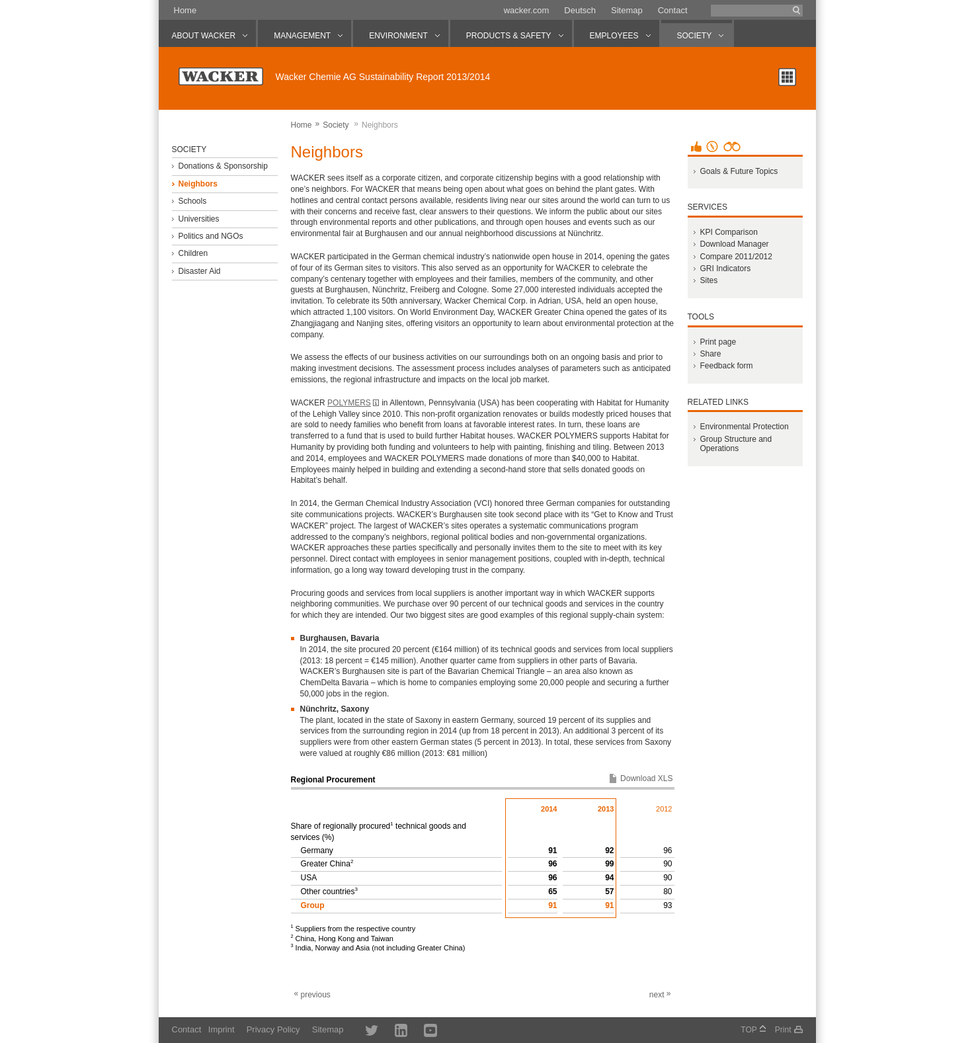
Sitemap (627, 10)
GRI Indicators (725, 268)
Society (335, 125)
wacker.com (526, 10)
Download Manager (734, 244)
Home (185, 10)
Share (710, 353)
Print (783, 1029)
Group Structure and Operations (736, 444)
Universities (198, 219)
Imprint (221, 1029)
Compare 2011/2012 (736, 256)
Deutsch (580, 10)
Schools (192, 201)
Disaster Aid (199, 271)
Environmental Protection (744, 426)
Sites (708, 280)
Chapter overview (787, 77)
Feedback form (726, 365)
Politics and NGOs (210, 236)
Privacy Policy (273, 1029)
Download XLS (646, 778)
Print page (718, 342)
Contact (673, 10)
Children (193, 253)
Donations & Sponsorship (222, 166)
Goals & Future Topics (739, 171)
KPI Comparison (728, 232)
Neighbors (197, 183)
